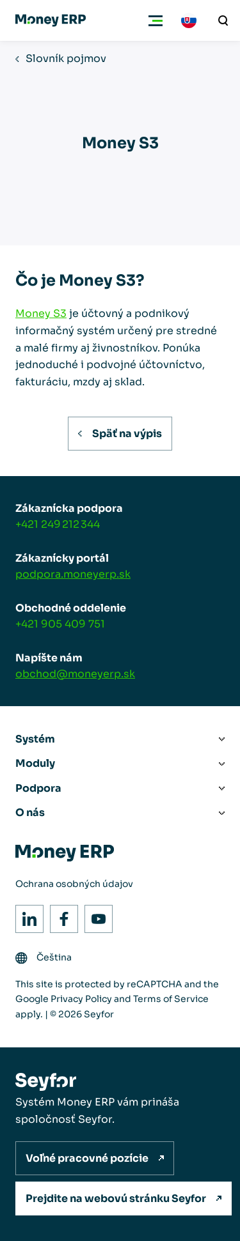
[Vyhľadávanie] (223, 20)
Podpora (38, 788)
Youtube (95, 915)
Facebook (60, 915)
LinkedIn (25, 915)
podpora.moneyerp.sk (73, 574)
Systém (35, 739)
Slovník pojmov (66, 58)
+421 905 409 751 (60, 624)
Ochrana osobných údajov (74, 884)
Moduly (35, 763)
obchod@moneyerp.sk (75, 674)
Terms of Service (171, 999)
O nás (30, 812)
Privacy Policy (81, 999)
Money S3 (41, 313)
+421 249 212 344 (57, 524)
